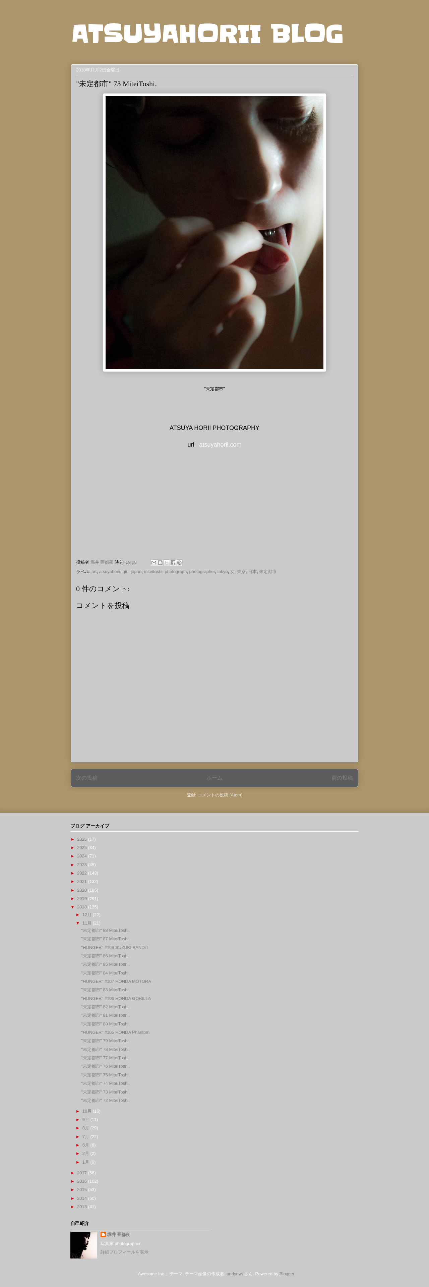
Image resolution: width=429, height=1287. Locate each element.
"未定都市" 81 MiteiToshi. (105, 1015)
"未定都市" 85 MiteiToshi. (105, 964)
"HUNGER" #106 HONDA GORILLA (116, 998)
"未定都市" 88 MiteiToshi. (105, 930)
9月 (86, 1119)
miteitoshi (153, 571)
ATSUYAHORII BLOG (207, 34)
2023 (82, 864)
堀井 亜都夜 (118, 1234)
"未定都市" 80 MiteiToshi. (105, 1023)
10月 (87, 1111)
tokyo (222, 571)
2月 (86, 1153)
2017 (82, 1172)
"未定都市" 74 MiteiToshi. (105, 1083)
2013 (82, 1206)
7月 (86, 1136)
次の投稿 (87, 778)
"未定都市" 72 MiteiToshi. (105, 1100)
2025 (82, 847)
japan (136, 571)
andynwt (235, 1273)
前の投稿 (342, 778)
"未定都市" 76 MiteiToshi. (105, 1066)
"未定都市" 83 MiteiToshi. (105, 989)
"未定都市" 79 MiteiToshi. (105, 1040)
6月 (86, 1145)
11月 (87, 923)
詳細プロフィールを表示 (124, 1251)
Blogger (287, 1273)
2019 (82, 898)
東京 (241, 571)
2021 (82, 881)
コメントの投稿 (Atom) (220, 794)
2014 (82, 1198)
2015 (82, 1189)
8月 (86, 1127)
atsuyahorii (109, 571)
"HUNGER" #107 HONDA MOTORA (116, 981)
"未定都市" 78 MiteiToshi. (105, 1049)
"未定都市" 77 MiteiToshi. (105, 1057)
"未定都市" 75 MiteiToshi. (105, 1074)
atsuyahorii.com (220, 444)
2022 (82, 873)
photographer (202, 571)
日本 (252, 571)
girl (125, 571)
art (94, 571)
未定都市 (268, 571)
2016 (82, 1181)
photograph (176, 571)
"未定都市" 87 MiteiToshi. (105, 938)
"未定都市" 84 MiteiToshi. (105, 972)
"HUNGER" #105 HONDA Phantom (115, 1032)
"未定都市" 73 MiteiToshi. (105, 1092)
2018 (82, 906)
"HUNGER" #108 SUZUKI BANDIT (114, 947)
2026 (82, 839)
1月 (86, 1162)
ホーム (214, 778)
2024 (82, 855)
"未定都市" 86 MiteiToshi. (105, 955)
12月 (87, 914)
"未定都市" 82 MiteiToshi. (105, 1006)
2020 (82, 890)
